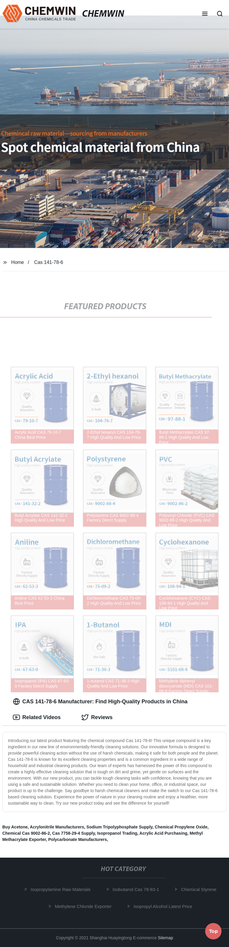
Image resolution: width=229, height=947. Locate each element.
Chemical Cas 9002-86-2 (26, 833)
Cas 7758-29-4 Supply (73, 833)
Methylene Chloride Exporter (84, 906)
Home (17, 262)
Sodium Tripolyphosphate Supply (119, 827)
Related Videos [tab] (37, 717)
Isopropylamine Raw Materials (62, 889)
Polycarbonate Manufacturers (77, 839)
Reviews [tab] (96, 717)
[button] (205, 14)
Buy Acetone (15, 827)
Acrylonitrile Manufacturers (57, 827)
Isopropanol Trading (117, 833)
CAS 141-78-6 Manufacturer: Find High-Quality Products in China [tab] (100, 701)
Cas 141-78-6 (48, 262)
